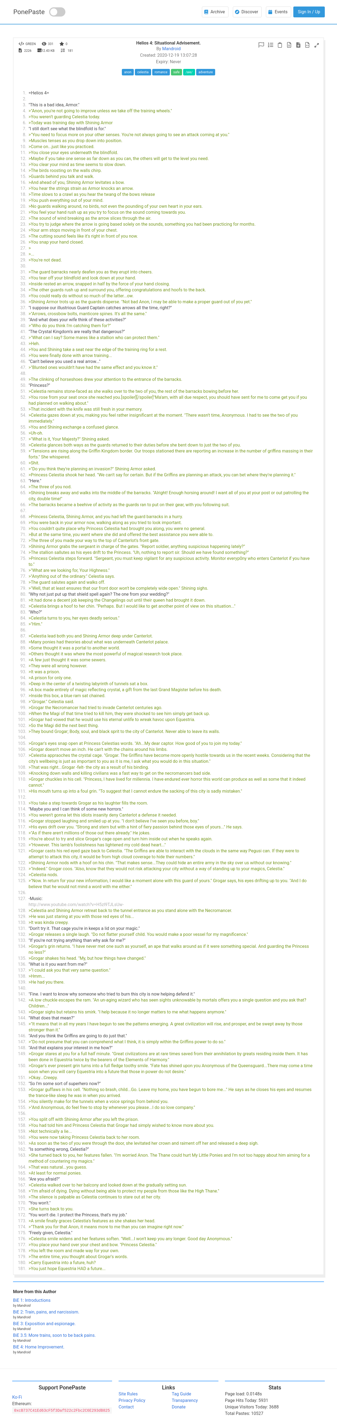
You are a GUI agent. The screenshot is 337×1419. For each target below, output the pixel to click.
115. (22, 815)
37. (23, 307)
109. (22, 773)
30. (23, 266)
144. (22, 1018)
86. (23, 630)
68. (23, 516)
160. (22, 1137)
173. (22, 1220)
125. (22, 880)
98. (23, 701)
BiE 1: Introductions (31, 1300)
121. (22, 850)
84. (23, 618)
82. (23, 606)
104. (22, 737)
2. (24, 98)
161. (22, 1143)
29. (23, 260)
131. (22, 928)
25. (23, 236)
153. (22, 1089)
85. (23, 624)
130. (22, 922)
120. (22, 844)
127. (22, 898)
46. (23, 361)
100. (22, 713)
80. (23, 594)
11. (23, 152)
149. (22, 1053)
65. (23, 492)
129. (22, 916)
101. (22, 719)
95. (23, 683)
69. (23, 522)
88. (23, 642)
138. (22, 976)
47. (23, 367)
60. (23, 462)
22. (23, 218)
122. (22, 862)
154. (22, 1101)
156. (22, 1113)
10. (23, 146)
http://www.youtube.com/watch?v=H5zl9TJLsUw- (76, 904)
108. (22, 767)
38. (23, 313)
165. (22, 1173)
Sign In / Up (309, 11)
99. (23, 707)
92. (23, 665)
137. (22, 970)
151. (22, 1077)
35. (23, 295)
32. (23, 277)
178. (22, 1250)
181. (22, 1268)
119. (22, 838)
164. (22, 1167)
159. (22, 1131)
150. (22, 1065)
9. (24, 140)
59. (23, 451)
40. (23, 325)
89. (23, 647)
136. (22, 964)
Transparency (185, 1400)
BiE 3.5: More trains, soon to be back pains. (54, 1335)
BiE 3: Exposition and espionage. (44, 1323)
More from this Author (34, 1291)
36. (23, 301)
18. (23, 194)
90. (23, 653)
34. (23, 289)
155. (22, 1107)
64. (23, 486)
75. (23, 558)
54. (23, 415)
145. (22, 1023)
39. (23, 319)
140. (22, 988)
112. (22, 797)
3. (24, 104)
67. (23, 510)
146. (22, 1035)
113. (22, 803)
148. (22, 1047)
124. (22, 874)
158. (22, 1125)
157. (22, 1119)
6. (24, 122)
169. (22, 1197)
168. (22, 1191)
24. (23, 230)
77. (23, 576)
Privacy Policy (132, 1400)
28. (23, 254)
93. (23, 671)
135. (22, 958)
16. (23, 182)
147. (22, 1041)
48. (23, 373)
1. (24, 92)
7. (24, 128)
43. (23, 343)
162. (22, 1149)
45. (23, 355)
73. (23, 546)
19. (23, 200)
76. (23, 570)
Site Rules (128, 1393)
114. (22, 809)
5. (24, 116)
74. (23, 552)
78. (23, 582)
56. (23, 433)
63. (23, 480)
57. (23, 439)
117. (22, 827)
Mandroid (171, 48)
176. (22, 1238)
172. (22, 1214)
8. (24, 134)
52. (23, 397)
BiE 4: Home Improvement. (38, 1347)
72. (23, 540)
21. (23, 212)
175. (22, 1232)
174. (22, 1226)
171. (22, 1208)
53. (23, 409)
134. (22, 946)
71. (23, 534)
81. (23, 600)
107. (22, 755)
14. (23, 170)
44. (23, 349)
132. (22, 934)
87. (23, 636)
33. (23, 283)
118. (22, 833)
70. (23, 528)
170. (22, 1203)
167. (22, 1185)
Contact (126, 1407)
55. (23, 427)
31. (23, 272)
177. (22, 1244)
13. (23, 164)
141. (22, 994)
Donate (179, 1407)
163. (22, 1155)
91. (23, 659)
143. (22, 1012)
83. (23, 612)
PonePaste (29, 12)
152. (22, 1083)
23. (23, 224)
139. (22, 982)
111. (22, 791)
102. (22, 725)
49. (23, 379)
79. (23, 588)
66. (23, 504)
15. (23, 176)
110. (22, 779)
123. (22, 868)
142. (22, 1000)
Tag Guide (181, 1393)
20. (23, 206)
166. (22, 1179)
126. (22, 892)
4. (24, 110)
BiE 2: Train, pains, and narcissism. (46, 1312)
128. (22, 910)
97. (23, 695)
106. (22, 749)
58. (23, 445)
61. (23, 468)
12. (23, 158)
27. (23, 248)
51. (23, 391)
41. (23, 331)
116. (22, 821)
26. (23, 242)
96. (23, 689)
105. (22, 743)
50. (23, 385)
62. (23, 474)
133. (22, 940)
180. (22, 1262)
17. (23, 188)
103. (22, 731)
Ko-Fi (17, 1397)
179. (22, 1256)
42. (23, 337)
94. (23, 677)
